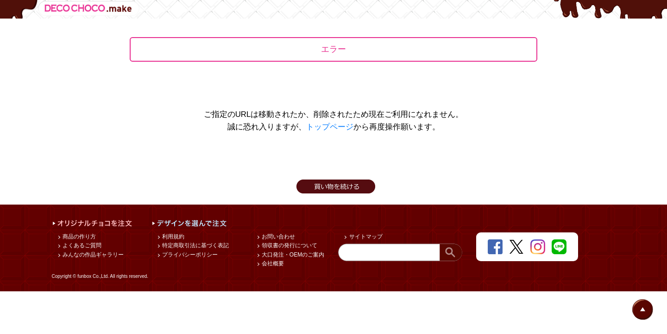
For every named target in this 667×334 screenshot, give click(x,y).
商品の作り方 (78, 236)
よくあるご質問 (81, 245)
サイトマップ (364, 236)
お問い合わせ (277, 236)
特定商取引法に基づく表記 (195, 245)
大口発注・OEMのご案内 (292, 254)
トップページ (329, 126)
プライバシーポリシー (189, 254)
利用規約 (172, 236)
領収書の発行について (288, 245)
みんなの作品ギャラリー (92, 254)
